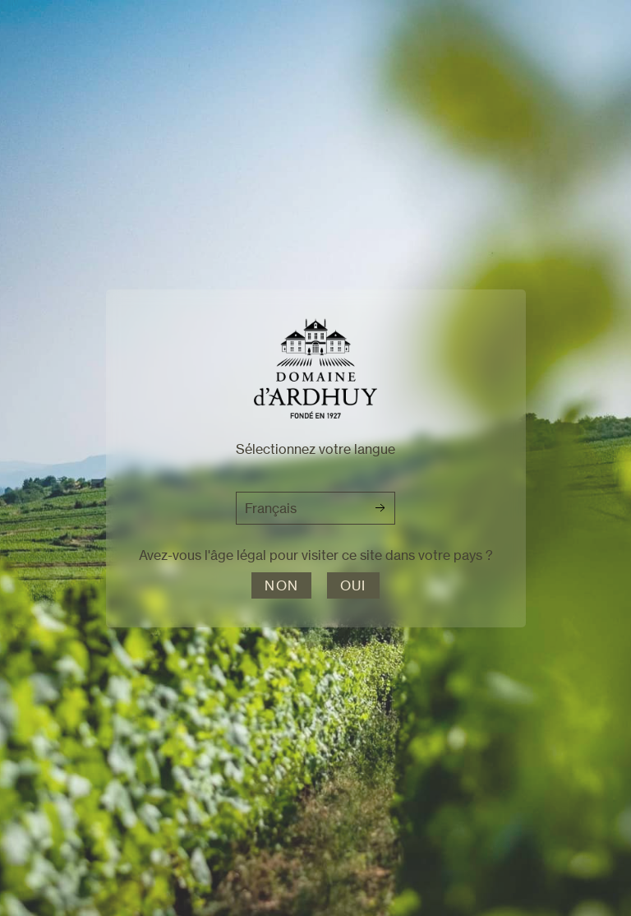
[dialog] (315, 458)
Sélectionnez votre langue (315, 449)
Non (281, 585)
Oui (353, 585)
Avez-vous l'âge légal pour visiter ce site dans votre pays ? (316, 555)
